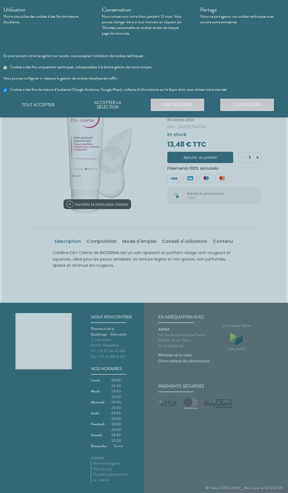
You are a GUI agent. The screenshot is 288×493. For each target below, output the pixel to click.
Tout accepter (38, 105)
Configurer (249, 105)
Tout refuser (179, 105)
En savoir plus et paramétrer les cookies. (33, 45)
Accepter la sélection (108, 105)
